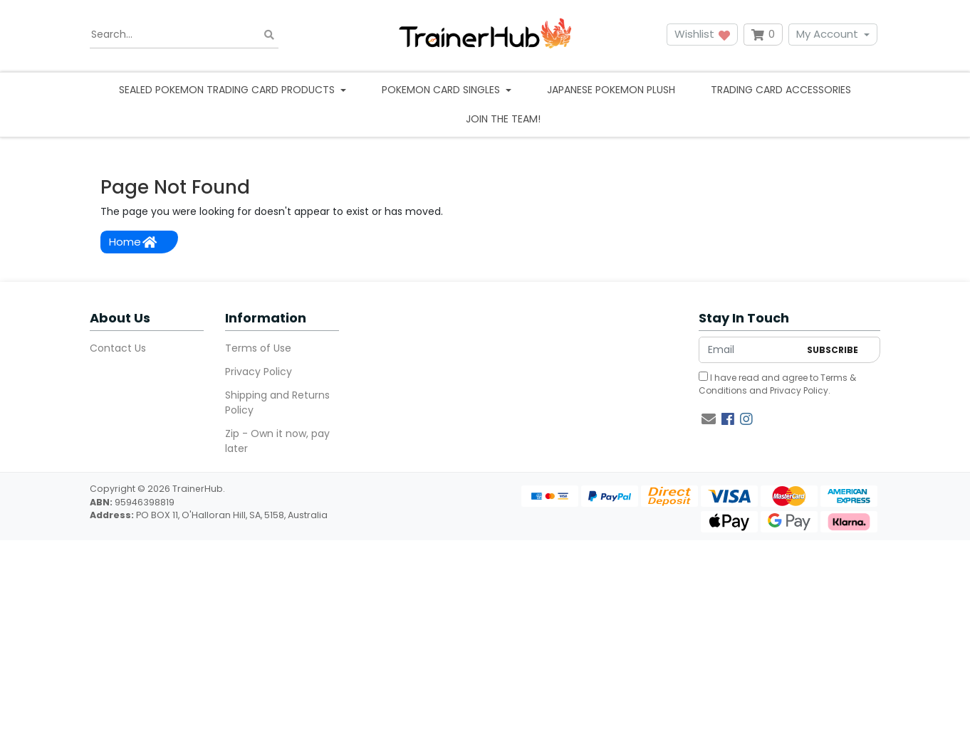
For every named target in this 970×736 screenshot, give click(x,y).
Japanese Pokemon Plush (611, 90)
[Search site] (269, 34)
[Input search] (184, 34)
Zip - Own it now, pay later (277, 441)
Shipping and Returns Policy (277, 402)
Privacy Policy (258, 371)
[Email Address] (749, 349)
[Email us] (709, 419)
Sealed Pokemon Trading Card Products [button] (228, 90)
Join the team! (503, 119)
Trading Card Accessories (781, 90)
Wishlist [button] (702, 33)
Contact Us (118, 348)
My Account (827, 33)
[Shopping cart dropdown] (763, 34)
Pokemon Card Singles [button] (442, 90)
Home (133, 241)
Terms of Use (258, 348)
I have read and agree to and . (777, 384)
